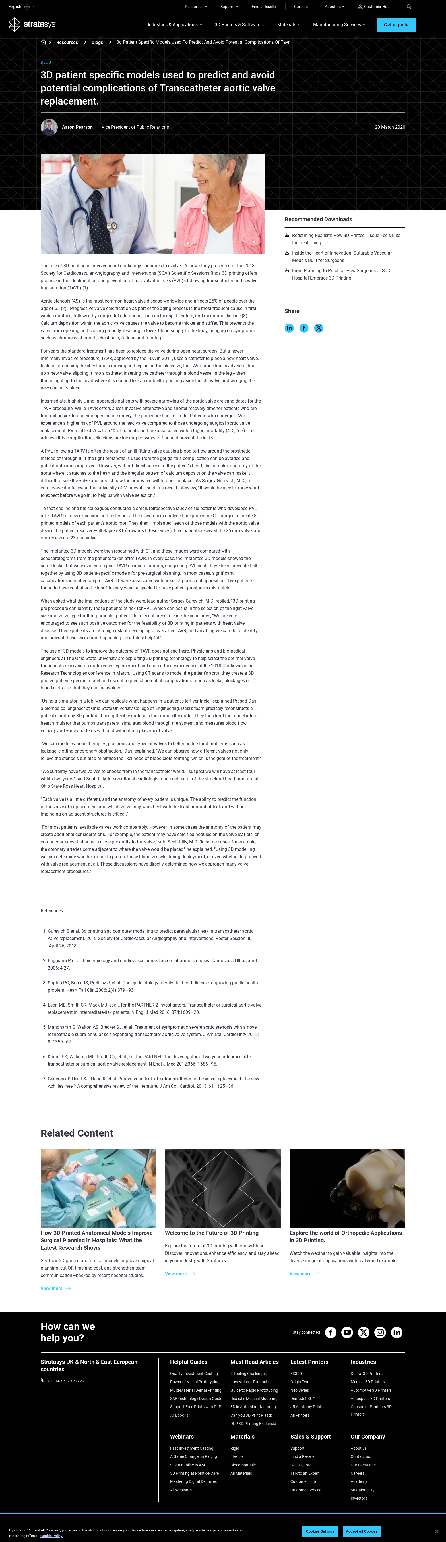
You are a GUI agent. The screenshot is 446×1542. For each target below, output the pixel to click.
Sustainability (363, 1490)
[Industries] (378, 1364)
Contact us (360, 1456)
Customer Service (305, 1490)
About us (333, 6)
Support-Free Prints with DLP (195, 1407)
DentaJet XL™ (302, 1398)
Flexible (236, 1456)
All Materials (241, 1473)
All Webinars (181, 1490)
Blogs (97, 42)
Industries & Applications (173, 24)
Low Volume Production (251, 1382)
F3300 (296, 1373)
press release (169, 615)
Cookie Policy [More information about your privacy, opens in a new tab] (51, 1536)
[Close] (437, 1531)
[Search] (409, 6)
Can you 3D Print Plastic (251, 1415)
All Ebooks (179, 1415)
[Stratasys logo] (32, 24)
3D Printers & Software (237, 24)
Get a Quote (300, 1465)
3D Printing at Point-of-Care (194, 1473)
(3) (244, 315)
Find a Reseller (264, 6)
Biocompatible (243, 1465)
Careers (301, 6)
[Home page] (42, 42)
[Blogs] (110, 42)
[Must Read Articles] (257, 1364)
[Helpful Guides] (197, 1364)
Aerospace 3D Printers (370, 1398)
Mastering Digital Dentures (193, 1481)
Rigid (234, 1448)
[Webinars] (197, 1439)
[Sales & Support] (317, 1439)
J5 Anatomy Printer (307, 1407)
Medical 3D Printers (368, 1382)
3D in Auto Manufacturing (253, 1407)
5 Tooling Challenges (248, 1373)
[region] (223, 1532)
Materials (286, 24)
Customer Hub (374, 6)
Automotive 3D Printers (371, 1390)
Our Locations (363, 1465)
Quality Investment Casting (194, 1373)
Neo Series (299, 1390)
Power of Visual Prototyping (195, 1382)
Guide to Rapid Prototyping (254, 1390)
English (21, 7)
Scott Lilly (96, 779)
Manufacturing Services (337, 24)
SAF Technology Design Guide (196, 1398)
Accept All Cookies (361, 1531)
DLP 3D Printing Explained (253, 1423)
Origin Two (299, 1382)
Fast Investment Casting (191, 1448)
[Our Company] (378, 1439)
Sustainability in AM (187, 1465)
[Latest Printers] (317, 1364)
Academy (359, 1481)
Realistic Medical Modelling (254, 1398)
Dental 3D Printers (367, 1373)
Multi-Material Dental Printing (196, 1390)
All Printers (299, 1415)
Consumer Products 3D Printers (371, 1410)
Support (227, 6)
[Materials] (257, 1439)
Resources (194, 6)
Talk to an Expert (305, 1473)
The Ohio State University (91, 658)
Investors (359, 1498)
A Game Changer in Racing (193, 1456)
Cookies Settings (320, 1531)
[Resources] (85, 42)
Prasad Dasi (245, 701)
